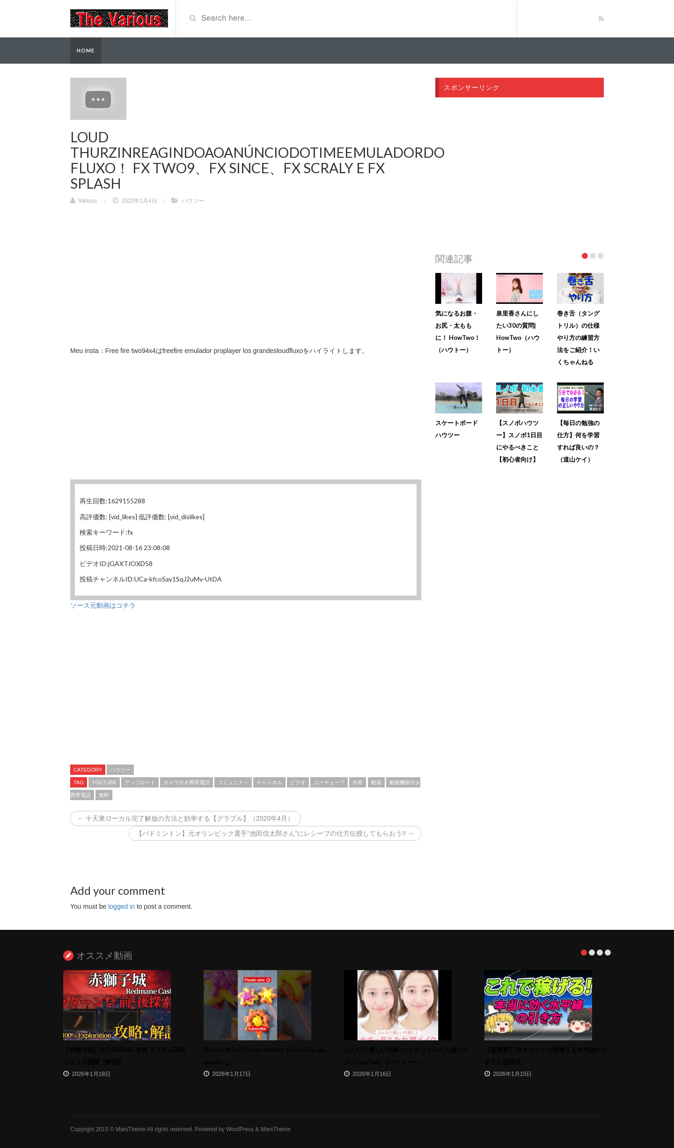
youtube (104, 782)
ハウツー (193, 201)
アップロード (140, 782)
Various (87, 201)
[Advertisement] (245, 280)
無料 (104, 795)
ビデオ (298, 782)
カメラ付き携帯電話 (186, 782)
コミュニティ (233, 782)
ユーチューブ (329, 782)
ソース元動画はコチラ (103, 605)
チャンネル (269, 782)
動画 (376, 782)
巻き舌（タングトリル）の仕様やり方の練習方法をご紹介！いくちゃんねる (578, 337)
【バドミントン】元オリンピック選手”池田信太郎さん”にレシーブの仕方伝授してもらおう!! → (275, 833)
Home (86, 50)
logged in (121, 906)
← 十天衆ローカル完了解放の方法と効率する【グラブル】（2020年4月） (185, 818)
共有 (357, 782)
